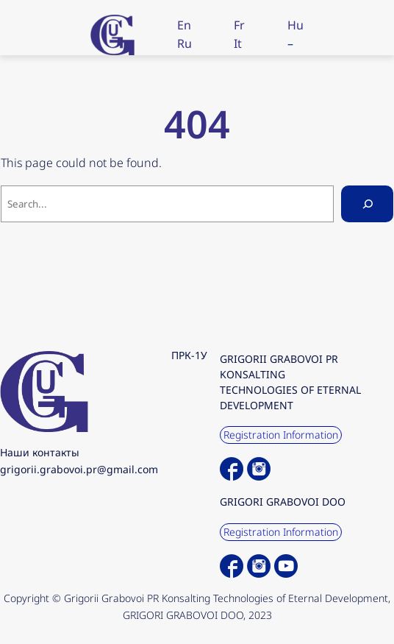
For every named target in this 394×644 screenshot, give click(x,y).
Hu (295, 25)
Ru (184, 43)
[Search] (367, 203)
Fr (239, 25)
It (238, 43)
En (184, 25)
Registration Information (280, 435)
